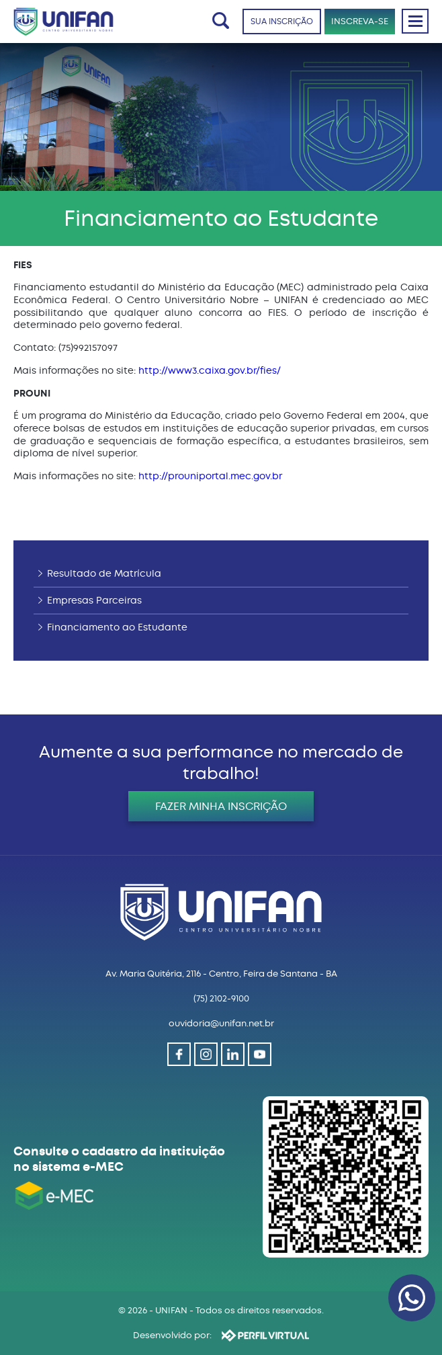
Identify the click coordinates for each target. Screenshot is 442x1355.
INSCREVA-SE (359, 21)
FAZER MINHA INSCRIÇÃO (221, 806)
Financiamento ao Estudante (117, 627)
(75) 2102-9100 (221, 998)
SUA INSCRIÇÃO (282, 21)
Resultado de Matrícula (104, 573)
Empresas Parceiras (94, 600)
